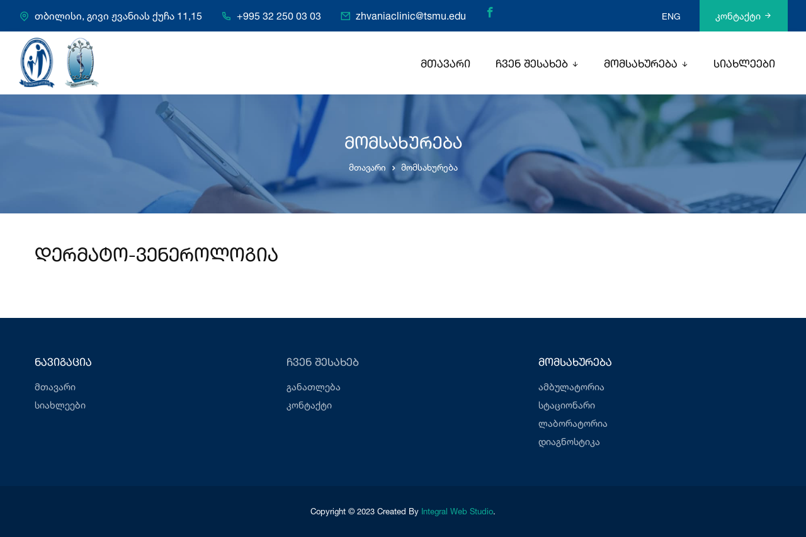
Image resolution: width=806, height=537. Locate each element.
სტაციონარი (566, 405)
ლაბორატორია (573, 423)
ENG (671, 16)
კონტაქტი (743, 16)
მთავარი (445, 64)
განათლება (314, 387)
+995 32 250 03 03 (279, 16)
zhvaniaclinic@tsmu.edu (411, 16)
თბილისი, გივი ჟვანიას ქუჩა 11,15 (118, 16)
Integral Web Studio (457, 511)
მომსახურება (641, 64)
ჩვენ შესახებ (532, 64)
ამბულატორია (571, 387)
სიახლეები (744, 64)
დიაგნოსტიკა (569, 442)
